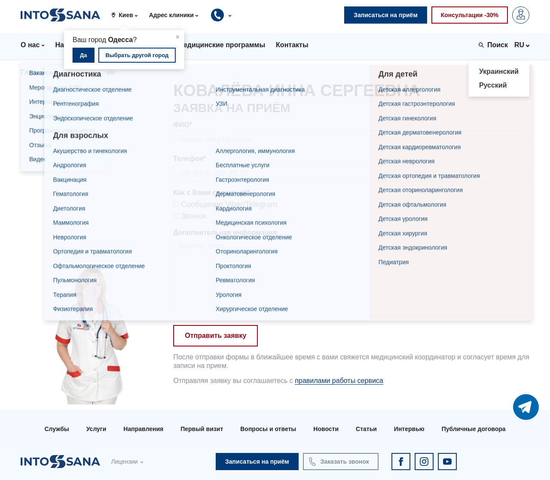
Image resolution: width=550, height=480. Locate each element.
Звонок (189, 216)
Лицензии (124, 461)
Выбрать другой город (136, 55)
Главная (35, 72)
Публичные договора (474, 428)
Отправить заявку (215, 335)
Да (83, 55)
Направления (143, 428)
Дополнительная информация (225, 232)
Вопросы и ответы (268, 428)
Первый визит (201, 428)
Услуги (96, 428)
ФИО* (182, 124)
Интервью (409, 428)
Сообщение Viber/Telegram (225, 204)
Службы (56, 428)
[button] (127, 15)
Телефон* (189, 158)
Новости (326, 428)
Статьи (366, 428)
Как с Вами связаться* (211, 192)
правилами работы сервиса (339, 380)
